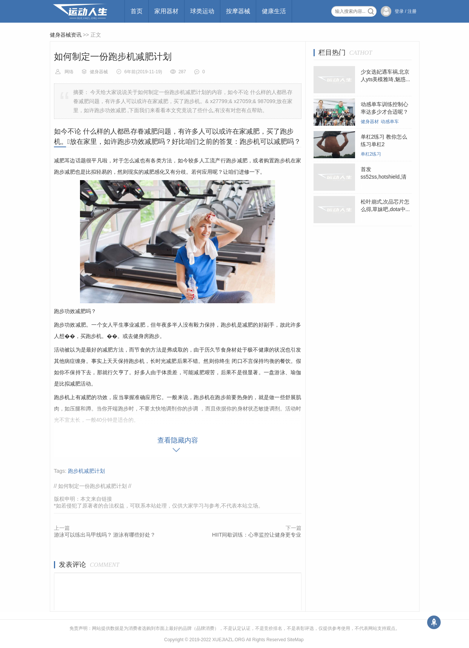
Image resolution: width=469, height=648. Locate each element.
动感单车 (390, 121)
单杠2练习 (371, 154)
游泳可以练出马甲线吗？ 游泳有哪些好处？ (105, 535)
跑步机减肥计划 (86, 471)
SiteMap (295, 639)
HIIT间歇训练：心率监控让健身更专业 (256, 535)
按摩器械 (238, 11)
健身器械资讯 (65, 35)
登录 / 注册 (406, 11)
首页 (137, 11)
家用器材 (166, 11)
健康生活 (274, 11)
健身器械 (99, 71)
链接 (106, 499)
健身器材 (370, 121)
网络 (69, 71)
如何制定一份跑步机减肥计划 (92, 486)
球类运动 (202, 11)
